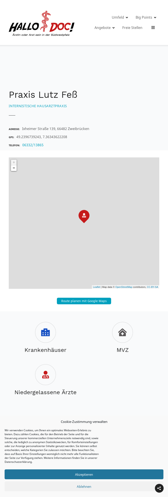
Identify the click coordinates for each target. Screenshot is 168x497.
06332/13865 (33, 145)
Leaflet (96, 287)
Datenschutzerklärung (18, 462)
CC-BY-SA (152, 287)
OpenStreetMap (123, 287)
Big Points (132, 22)
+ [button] (14, 162)
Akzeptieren (84, 474)
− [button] (14, 168)
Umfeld (106, 22)
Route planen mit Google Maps (84, 301)
